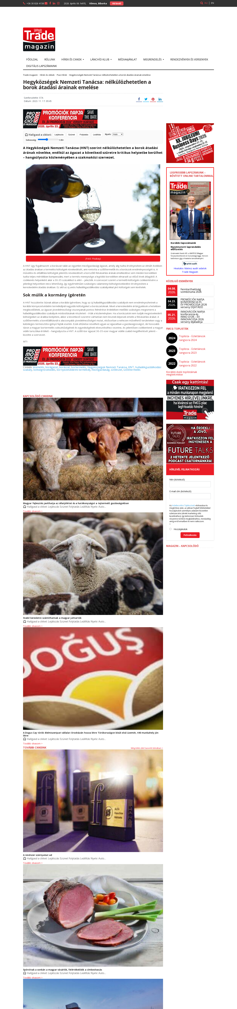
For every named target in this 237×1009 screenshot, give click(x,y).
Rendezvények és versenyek (189, 59)
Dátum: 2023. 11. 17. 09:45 (37, 101)
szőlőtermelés (130, 369)
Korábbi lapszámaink (183, 242)
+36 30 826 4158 (35, 3)
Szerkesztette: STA (33, 97)
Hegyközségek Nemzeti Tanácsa (106, 367)
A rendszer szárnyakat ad (37, 851)
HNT (130, 367)
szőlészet (115, 369)
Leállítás (97, 134)
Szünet (71, 134)
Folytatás (84, 134)
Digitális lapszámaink (41, 66)
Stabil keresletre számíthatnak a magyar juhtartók (52, 617)
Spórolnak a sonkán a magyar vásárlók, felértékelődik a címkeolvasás (62, 966)
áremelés (38, 367)
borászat (64, 367)
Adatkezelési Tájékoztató (183, 503)
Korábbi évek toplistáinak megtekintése (190, 372)
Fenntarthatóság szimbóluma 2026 (191, 291)
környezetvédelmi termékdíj (72, 369)
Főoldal (32, 59)
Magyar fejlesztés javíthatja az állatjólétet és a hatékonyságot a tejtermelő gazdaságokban (75, 503)
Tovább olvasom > (32, 741)
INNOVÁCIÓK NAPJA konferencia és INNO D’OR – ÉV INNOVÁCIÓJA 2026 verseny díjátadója (193, 317)
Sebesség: (45, 139)
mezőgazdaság (100, 369)
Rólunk (49, 59)
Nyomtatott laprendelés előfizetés (186, 248)
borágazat (51, 367)
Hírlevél (116, 3)
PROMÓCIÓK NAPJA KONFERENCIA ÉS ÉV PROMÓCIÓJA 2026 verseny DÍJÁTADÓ (194, 303)
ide (180, 258)
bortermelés (78, 367)
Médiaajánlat (127, 59)
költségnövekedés (44, 369)
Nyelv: (114, 134)
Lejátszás (59, 134)
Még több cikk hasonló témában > (147, 745)
